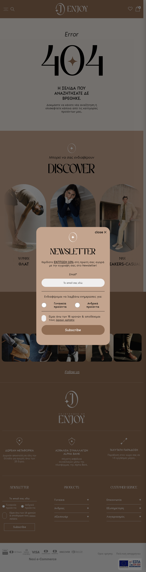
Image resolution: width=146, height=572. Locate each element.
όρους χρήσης (65, 320)
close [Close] (99, 232)
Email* (73, 274)
